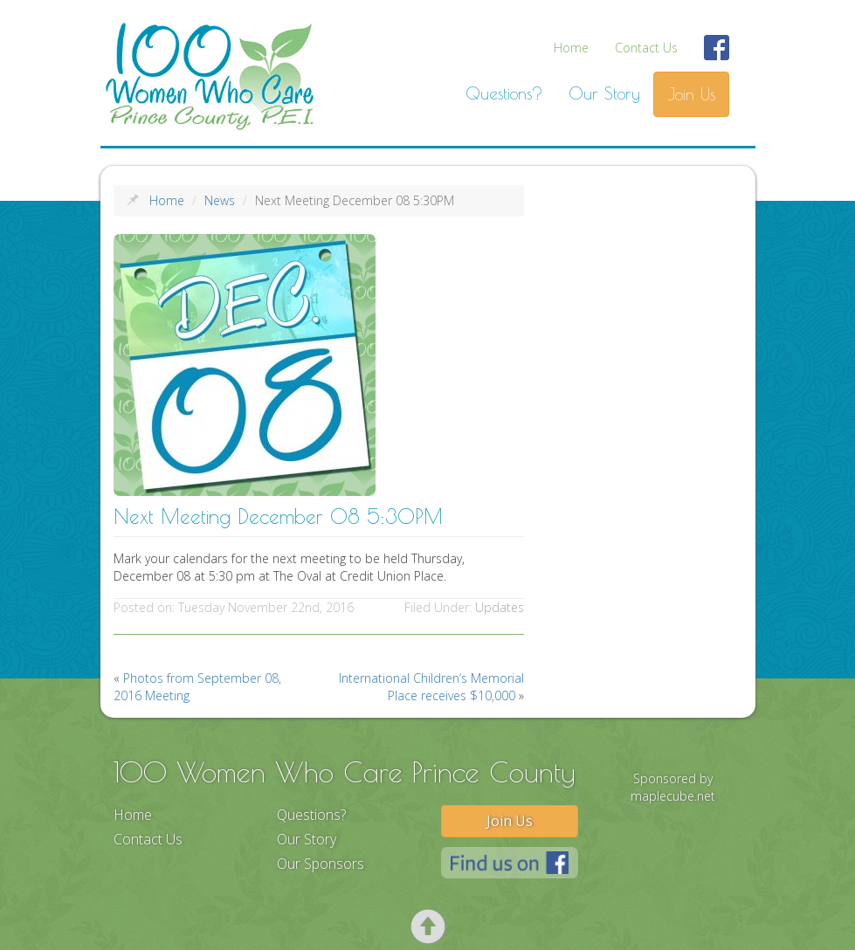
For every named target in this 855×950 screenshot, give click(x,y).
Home (571, 47)
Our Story (604, 93)
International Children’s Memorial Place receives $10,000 (431, 687)
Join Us (691, 94)
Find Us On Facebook (717, 57)
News (219, 200)
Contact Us (646, 47)
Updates (499, 607)
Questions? (503, 93)
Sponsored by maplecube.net (673, 787)
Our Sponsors (320, 863)
